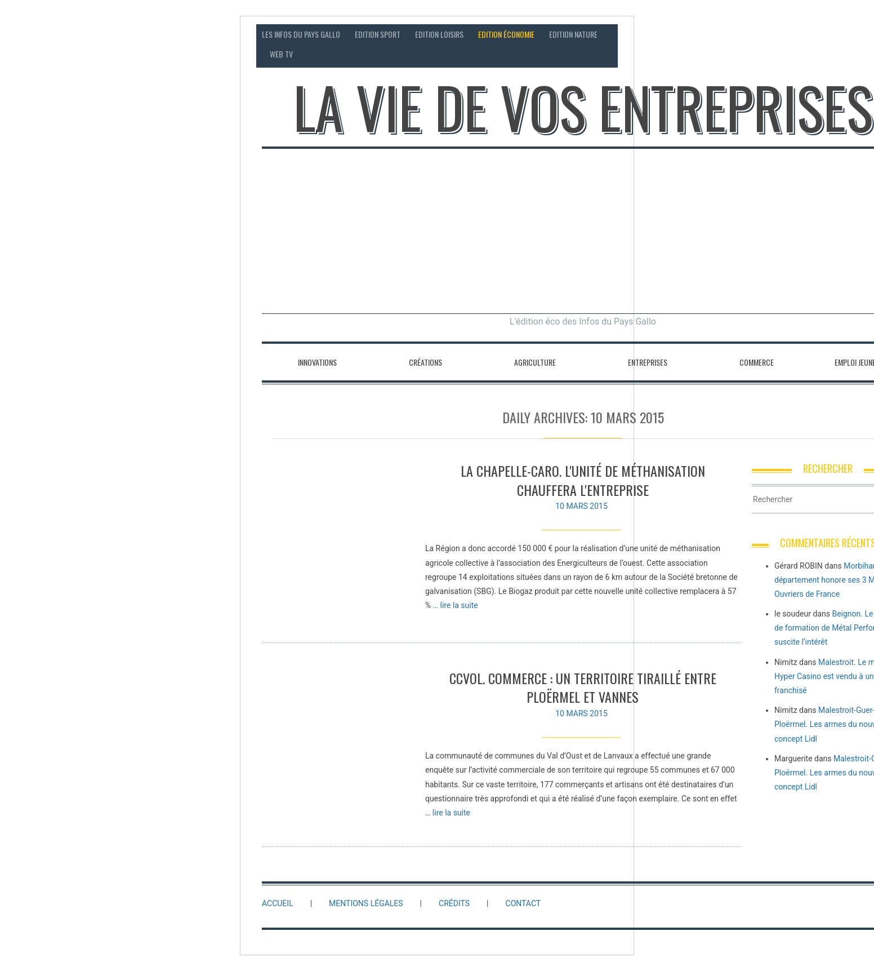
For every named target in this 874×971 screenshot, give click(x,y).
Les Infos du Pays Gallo (301, 34)
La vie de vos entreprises (583, 107)
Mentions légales (366, 903)
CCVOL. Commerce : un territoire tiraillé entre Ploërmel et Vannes (582, 694)
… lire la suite (455, 605)
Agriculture (535, 362)
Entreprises (647, 362)
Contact (797, 34)
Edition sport (377, 34)
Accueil (277, 903)
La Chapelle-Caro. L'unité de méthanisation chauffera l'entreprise (583, 480)
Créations (425, 362)
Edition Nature (573, 34)
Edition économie (506, 34)
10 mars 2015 (581, 506)
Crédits (454, 903)
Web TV (281, 54)
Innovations (317, 362)
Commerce (756, 362)
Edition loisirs (439, 34)
